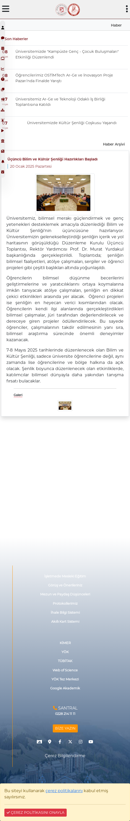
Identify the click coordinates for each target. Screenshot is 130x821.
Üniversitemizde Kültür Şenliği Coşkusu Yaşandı (72, 123)
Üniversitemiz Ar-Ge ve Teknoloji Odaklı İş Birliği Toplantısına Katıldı (60, 102)
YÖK (65, 652)
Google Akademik (65, 688)
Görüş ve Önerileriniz (65, 585)
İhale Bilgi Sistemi (65, 612)
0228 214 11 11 (65, 714)
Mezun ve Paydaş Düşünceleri (65, 594)
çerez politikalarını (64, 790)
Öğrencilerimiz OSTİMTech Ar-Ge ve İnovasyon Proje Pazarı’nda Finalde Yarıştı (64, 78)
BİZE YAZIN (65, 728)
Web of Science (65, 670)
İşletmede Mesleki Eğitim (65, 576)
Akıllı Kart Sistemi (65, 621)
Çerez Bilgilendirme (65, 755)
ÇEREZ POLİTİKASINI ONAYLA (35, 812)
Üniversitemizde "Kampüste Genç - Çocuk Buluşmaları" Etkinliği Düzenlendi (67, 54)
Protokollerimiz (65, 603)
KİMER (65, 643)
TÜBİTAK (65, 661)
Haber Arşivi (114, 144)
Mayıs (5, 56)
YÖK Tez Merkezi (65, 679)
